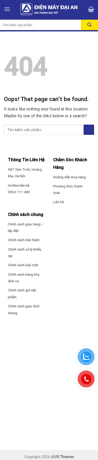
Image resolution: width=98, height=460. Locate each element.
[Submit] (89, 130)
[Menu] (7, 9)
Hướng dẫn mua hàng (69, 177)
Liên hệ (58, 202)
